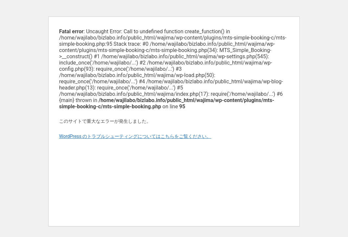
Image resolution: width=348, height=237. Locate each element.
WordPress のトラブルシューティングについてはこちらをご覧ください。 (135, 136)
